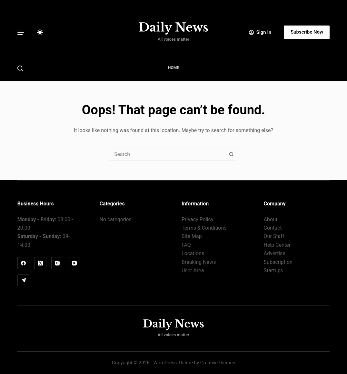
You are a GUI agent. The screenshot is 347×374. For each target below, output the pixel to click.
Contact (273, 228)
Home (173, 68)
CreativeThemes (217, 363)
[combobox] (167, 154)
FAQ (186, 245)
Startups (273, 270)
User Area (193, 270)
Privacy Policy (197, 219)
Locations (193, 253)
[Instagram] (57, 263)
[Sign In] (260, 32)
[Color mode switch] (40, 32)
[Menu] (20, 32)
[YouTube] (74, 263)
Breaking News (199, 262)
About (271, 219)
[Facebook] (23, 263)
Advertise (274, 253)
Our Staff (274, 236)
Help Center (277, 245)
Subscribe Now (307, 32)
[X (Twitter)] (40, 263)
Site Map (192, 236)
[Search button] (231, 154)
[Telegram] (23, 280)
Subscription (278, 262)
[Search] (20, 68)
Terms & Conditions (204, 228)
